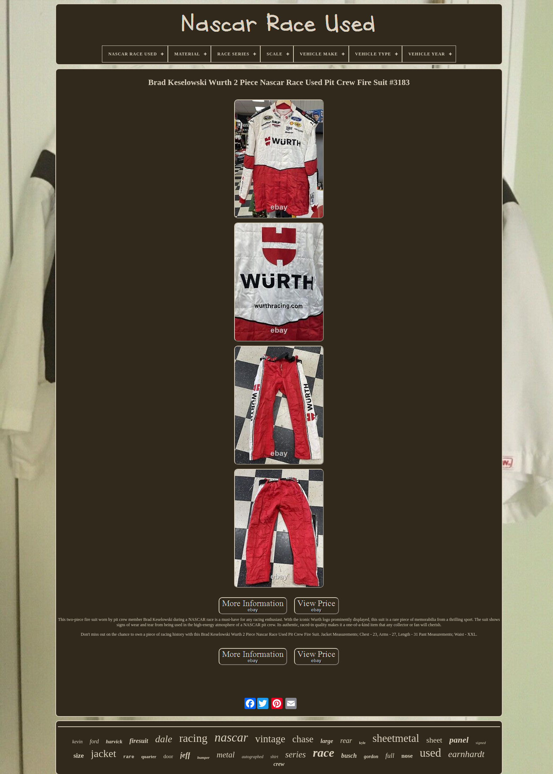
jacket (103, 753)
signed (481, 742)
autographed (252, 756)
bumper (203, 757)
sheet (434, 740)
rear (346, 740)
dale (163, 738)
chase (303, 739)
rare (128, 757)
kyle (362, 743)
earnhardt (466, 754)
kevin (77, 741)
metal (226, 754)
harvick (114, 741)
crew (278, 764)
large (327, 741)
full (389, 755)
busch (349, 755)
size (78, 755)
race (323, 752)
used (430, 752)
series (295, 754)
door (168, 756)
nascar (231, 737)
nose (407, 755)
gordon (371, 756)
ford (94, 741)
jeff (185, 755)
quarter (149, 756)
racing (193, 738)
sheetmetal (395, 738)
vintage (270, 738)
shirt (274, 756)
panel (459, 739)
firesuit (138, 740)
